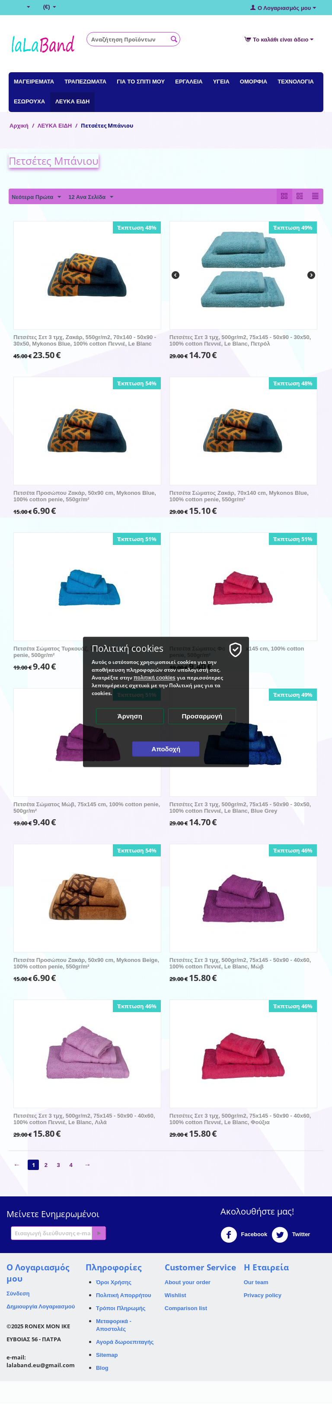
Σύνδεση (18, 1294)
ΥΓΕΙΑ (221, 81)
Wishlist (175, 1295)
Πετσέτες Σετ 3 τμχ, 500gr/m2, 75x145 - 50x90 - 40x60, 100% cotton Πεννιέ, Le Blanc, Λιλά (84, 1119)
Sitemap (107, 1355)
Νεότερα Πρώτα (36, 197)
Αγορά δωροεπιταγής (125, 1342)
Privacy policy (262, 1295)
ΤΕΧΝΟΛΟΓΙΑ (296, 81)
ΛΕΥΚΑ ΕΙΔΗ (72, 101)
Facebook (243, 1235)
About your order (188, 1282)
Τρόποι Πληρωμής (121, 1308)
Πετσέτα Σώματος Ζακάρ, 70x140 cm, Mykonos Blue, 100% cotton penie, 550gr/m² (239, 496)
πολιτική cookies (155, 678)
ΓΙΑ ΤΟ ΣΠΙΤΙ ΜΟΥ (141, 81)
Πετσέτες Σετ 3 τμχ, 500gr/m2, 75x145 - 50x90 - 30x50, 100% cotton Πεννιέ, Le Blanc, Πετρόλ (240, 340)
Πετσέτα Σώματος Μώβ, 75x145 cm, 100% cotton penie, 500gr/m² (86, 807)
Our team (256, 1282)
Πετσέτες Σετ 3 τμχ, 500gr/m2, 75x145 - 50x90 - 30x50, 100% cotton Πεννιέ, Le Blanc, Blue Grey (240, 807)
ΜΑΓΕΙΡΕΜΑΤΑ (34, 81)
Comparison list (186, 1308)
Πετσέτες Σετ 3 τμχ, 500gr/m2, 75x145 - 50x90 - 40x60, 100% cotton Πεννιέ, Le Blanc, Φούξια (240, 1119)
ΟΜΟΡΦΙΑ (253, 81)
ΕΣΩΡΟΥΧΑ (29, 101)
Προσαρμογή (202, 716)
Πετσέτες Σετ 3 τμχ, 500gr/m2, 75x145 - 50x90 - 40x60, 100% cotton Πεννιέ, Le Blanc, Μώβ (240, 963)
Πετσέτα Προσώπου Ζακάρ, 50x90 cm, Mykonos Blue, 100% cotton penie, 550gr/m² (84, 496)
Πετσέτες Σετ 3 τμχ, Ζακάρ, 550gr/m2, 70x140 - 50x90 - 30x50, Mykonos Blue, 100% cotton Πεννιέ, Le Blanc (84, 340)
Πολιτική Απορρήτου (123, 1295)
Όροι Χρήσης (113, 1282)
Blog (102, 1368)
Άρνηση (130, 716)
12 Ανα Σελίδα (90, 197)
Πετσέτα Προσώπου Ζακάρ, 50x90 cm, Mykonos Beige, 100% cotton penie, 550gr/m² (86, 963)
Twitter (290, 1235)
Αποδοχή (166, 749)
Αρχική (19, 125)
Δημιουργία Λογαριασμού (40, 1307)
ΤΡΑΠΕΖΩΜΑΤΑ (85, 81)
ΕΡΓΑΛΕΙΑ (188, 81)
